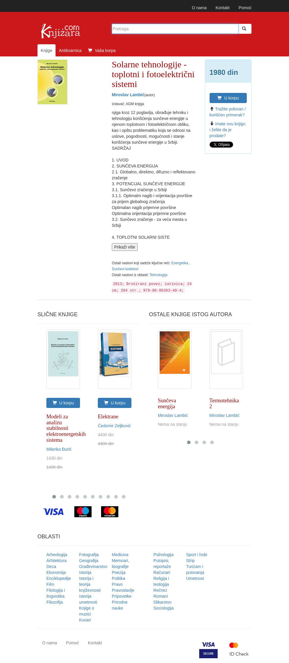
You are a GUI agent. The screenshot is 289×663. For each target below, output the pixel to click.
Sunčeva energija (167, 403)
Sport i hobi (196, 554)
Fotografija (89, 554)
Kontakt (223, 7)
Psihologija (163, 554)
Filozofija (54, 602)
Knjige (46, 50)
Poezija (118, 572)
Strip (190, 560)
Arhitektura (56, 560)
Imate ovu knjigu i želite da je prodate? (228, 129)
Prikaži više (124, 247)
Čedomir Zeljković (114, 425)
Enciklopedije (58, 578)
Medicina (120, 554)
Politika (118, 578)
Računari (161, 572)
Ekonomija (56, 572)
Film (50, 584)
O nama (199, 7)
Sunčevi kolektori (125, 269)
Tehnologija (158, 275)
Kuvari (85, 620)
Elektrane (108, 417)
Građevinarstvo (93, 566)
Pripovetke (121, 596)
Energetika (180, 263)
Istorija (85, 572)
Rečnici (160, 590)
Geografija (88, 560)
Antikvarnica (70, 50)
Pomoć (245, 7)
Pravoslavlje (123, 590)
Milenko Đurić (59, 449)
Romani (160, 596)
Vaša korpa (102, 50)
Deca (51, 566)
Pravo (117, 584)
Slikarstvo (162, 602)
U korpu (228, 98)
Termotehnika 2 (224, 403)
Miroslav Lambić (128, 94)
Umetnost (195, 578)
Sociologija (163, 608)
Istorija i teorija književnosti (89, 584)
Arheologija (56, 554)
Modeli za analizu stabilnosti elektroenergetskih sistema (66, 428)
